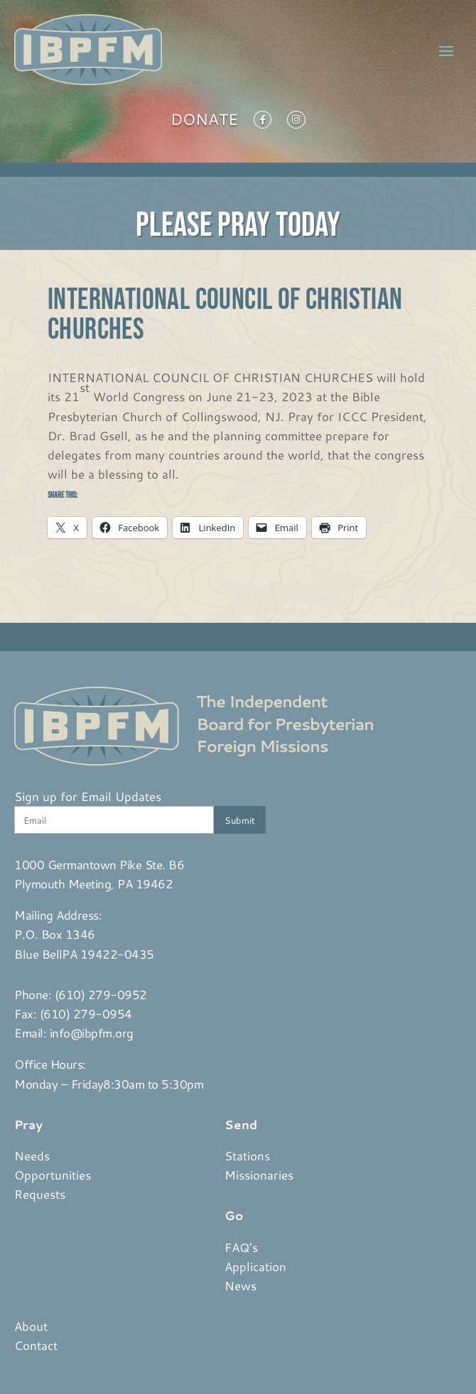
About (31, 1325)
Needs (32, 1155)
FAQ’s (241, 1247)
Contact (36, 1345)
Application (255, 1266)
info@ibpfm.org (92, 1032)
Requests (39, 1193)
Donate (204, 122)
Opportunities (52, 1174)
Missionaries (259, 1174)
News (240, 1285)
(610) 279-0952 (101, 994)
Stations (247, 1155)
